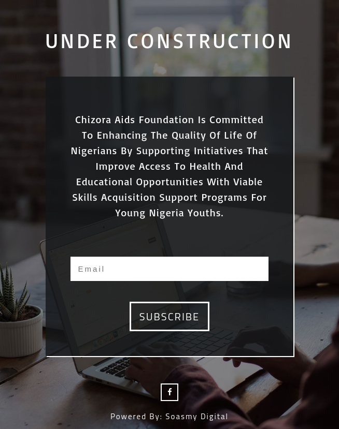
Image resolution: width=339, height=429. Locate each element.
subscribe (169, 316)
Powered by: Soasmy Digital (169, 416)
